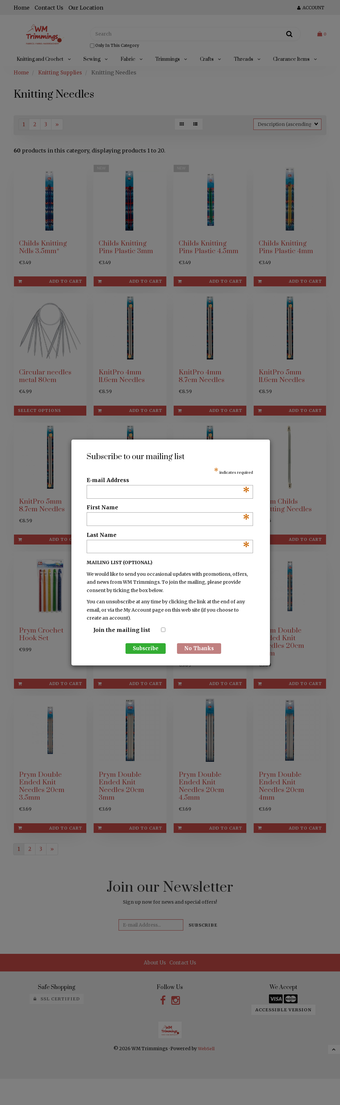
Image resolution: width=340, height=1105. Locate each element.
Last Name (168, 535)
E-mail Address (168, 480)
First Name (168, 507)
